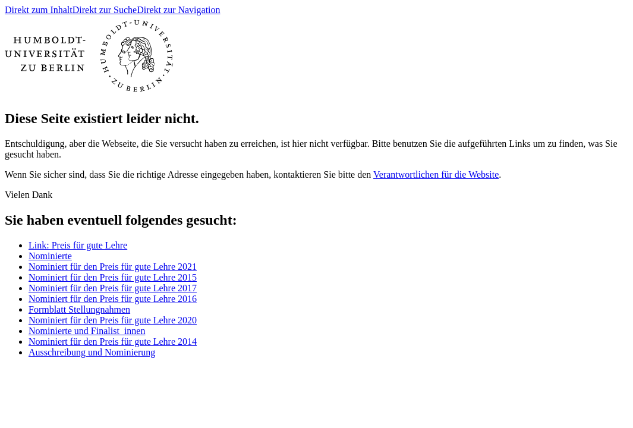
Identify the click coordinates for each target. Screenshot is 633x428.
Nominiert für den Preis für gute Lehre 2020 (113, 320)
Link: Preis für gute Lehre (78, 245)
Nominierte (50, 256)
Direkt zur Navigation (178, 10)
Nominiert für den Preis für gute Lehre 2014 (113, 341)
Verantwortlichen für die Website (436, 174)
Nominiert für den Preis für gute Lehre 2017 (113, 288)
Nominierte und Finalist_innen (87, 331)
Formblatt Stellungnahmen (79, 309)
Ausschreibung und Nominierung (92, 352)
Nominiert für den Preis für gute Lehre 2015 (113, 277)
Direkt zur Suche (105, 10)
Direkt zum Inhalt (39, 10)
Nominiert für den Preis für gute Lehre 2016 (113, 299)
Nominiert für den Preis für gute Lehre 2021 (113, 267)
